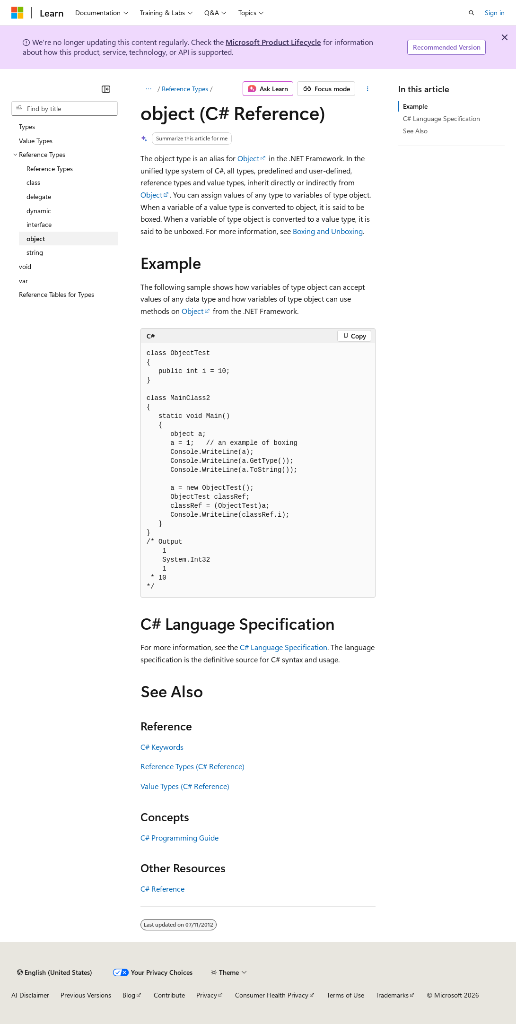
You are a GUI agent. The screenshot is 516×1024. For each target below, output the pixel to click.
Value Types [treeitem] (35, 140)
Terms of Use (345, 994)
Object (248, 158)
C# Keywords (162, 747)
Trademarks (392, 994)
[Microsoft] (17, 13)
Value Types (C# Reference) (184, 786)
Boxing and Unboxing (328, 231)
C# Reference (162, 889)
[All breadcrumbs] (148, 88)
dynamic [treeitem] (38, 210)
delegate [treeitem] (38, 196)
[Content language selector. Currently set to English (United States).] (54, 972)
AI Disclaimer (30, 994)
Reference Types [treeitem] (49, 168)
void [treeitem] (25, 266)
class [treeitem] (33, 182)
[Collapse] (106, 88)
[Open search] (471, 12)
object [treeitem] (35, 238)
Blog (128, 994)
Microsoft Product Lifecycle (273, 42)
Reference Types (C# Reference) (192, 766)
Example (415, 106)
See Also (415, 130)
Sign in (495, 12)
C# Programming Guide (179, 837)
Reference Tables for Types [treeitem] (56, 294)
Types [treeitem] (27, 126)
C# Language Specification (283, 647)
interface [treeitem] (39, 224)
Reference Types (185, 88)
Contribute (169, 994)
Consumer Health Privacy (271, 994)
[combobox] (64, 108)
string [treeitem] (34, 252)
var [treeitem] (23, 280)
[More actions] (367, 88)
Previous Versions (86, 994)
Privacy (206, 994)
